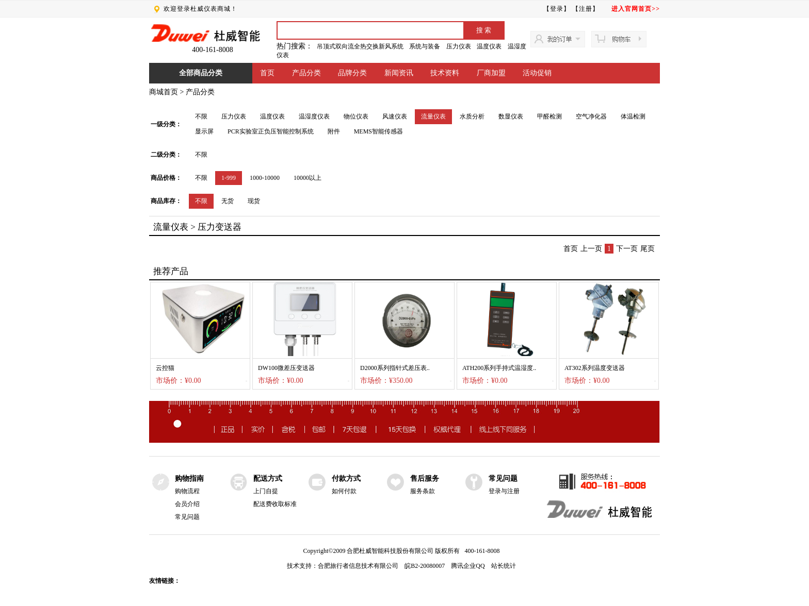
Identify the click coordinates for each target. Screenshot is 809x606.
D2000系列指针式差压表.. (395, 368)
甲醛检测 (549, 116)
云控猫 (165, 368)
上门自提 (265, 491)
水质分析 (472, 116)
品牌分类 (352, 73)
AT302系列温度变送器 (594, 368)
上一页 (591, 248)
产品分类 (306, 73)
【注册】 (585, 8)
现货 (254, 201)
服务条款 (422, 491)
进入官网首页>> (635, 8)
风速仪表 (394, 116)
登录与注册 (504, 491)
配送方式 (267, 478)
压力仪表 (458, 46)
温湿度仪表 (314, 116)
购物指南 (189, 478)
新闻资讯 (398, 73)
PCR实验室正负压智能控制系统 (271, 131)
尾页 (647, 248)
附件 (334, 131)
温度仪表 (489, 46)
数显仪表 (510, 116)
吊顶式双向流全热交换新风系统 (360, 46)
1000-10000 (265, 177)
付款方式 (346, 478)
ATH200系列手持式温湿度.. (499, 368)
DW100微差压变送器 (286, 368)
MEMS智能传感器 (378, 131)
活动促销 (537, 73)
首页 (267, 73)
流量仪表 (433, 116)
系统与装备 (424, 46)
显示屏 (204, 131)
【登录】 (556, 8)
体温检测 (633, 116)
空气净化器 (591, 116)
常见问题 (187, 516)
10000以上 (307, 177)
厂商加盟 (491, 73)
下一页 (627, 248)
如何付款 (344, 491)
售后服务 (424, 478)
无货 (227, 201)
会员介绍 (187, 504)
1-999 (228, 177)
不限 (201, 116)
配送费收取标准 (275, 504)
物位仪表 (356, 116)
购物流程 (187, 491)
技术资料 (444, 73)
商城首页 (163, 92)
